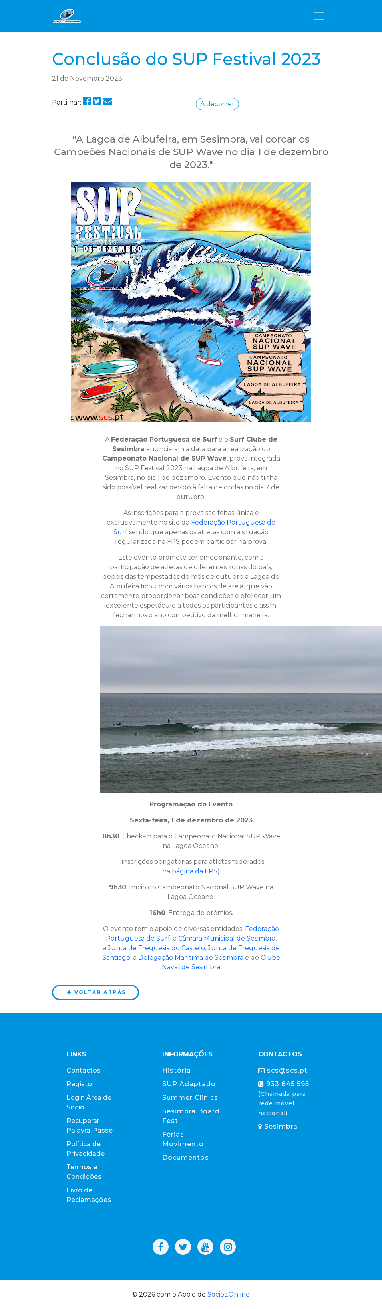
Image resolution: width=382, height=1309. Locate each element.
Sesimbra (278, 1126)
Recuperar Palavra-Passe (89, 1125)
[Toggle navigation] (319, 16)
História (176, 1070)
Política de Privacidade (85, 1148)
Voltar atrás (96, 992)
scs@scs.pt (283, 1070)
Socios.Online (228, 1294)
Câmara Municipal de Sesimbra (226, 938)
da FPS (205, 871)
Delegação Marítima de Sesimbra (190, 957)
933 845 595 (283, 1098)
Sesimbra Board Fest (191, 1116)
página (182, 871)
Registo (79, 1084)
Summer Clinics (190, 1097)
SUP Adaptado (189, 1084)
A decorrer (217, 104)
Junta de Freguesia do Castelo (156, 948)
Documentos (185, 1157)
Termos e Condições (83, 1171)
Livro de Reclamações (88, 1195)
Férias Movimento (183, 1139)
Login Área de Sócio (88, 1102)
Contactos (83, 1070)
